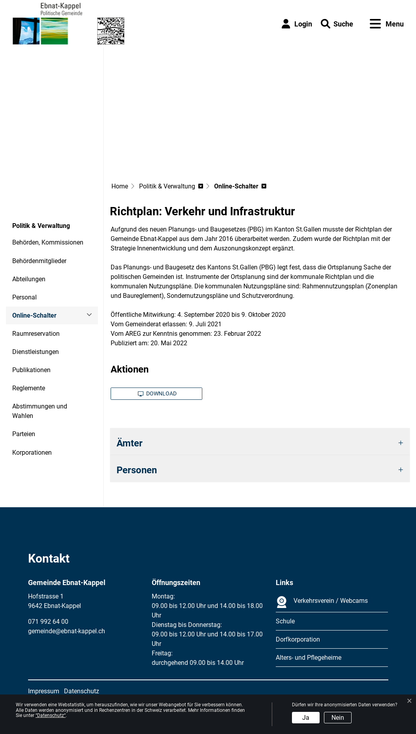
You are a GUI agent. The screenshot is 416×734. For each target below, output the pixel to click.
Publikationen (31, 370)
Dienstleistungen (35, 352)
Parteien (23, 434)
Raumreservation (36, 333)
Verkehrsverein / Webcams (322, 602)
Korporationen (32, 452)
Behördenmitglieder (39, 261)
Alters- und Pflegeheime (308, 657)
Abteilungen (28, 279)
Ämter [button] (130, 443)
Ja (305, 717)
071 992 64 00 (48, 621)
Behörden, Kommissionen (47, 242)
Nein (337, 717)
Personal (24, 297)
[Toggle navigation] (386, 24)
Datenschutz (81, 691)
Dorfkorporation (298, 639)
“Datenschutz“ (51, 715)
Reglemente (28, 388)
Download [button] (157, 393)
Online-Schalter (34, 318)
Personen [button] (137, 470)
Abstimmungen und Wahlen (39, 411)
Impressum (43, 691)
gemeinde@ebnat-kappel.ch (66, 631)
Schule (285, 621)
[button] (337, 24)
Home (119, 186)
